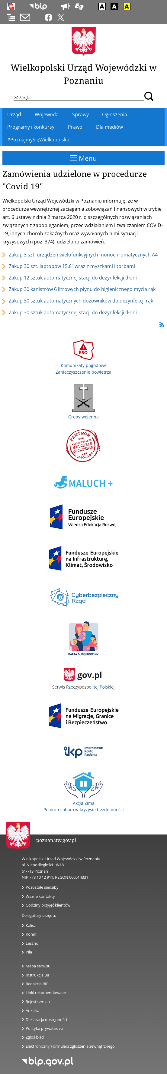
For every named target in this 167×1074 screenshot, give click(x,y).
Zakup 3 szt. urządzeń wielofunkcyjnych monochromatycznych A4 (83, 254)
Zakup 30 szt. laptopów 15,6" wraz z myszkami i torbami (72, 266)
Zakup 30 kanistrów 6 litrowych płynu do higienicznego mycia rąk (82, 289)
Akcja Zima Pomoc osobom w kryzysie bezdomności (83, 803)
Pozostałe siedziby (42, 887)
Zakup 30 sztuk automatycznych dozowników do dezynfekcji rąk (81, 300)
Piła (29, 952)
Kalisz (31, 925)
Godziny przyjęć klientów (48, 905)
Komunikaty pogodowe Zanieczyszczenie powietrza (83, 365)
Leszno (32, 943)
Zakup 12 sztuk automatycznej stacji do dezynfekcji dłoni (73, 277)
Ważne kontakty (40, 896)
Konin (31, 934)
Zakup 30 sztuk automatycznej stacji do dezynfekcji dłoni (73, 312)
